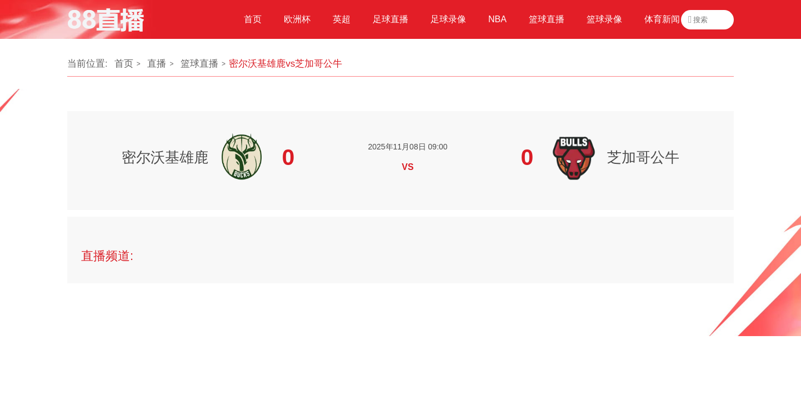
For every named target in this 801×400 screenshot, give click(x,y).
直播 (156, 63)
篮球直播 (199, 63)
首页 (123, 63)
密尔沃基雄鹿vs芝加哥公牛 (285, 63)
